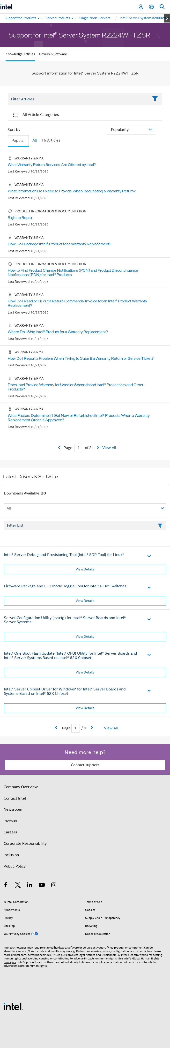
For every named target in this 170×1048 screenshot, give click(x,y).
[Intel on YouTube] (42, 885)
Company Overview (21, 787)
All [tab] (34, 140)
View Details (85, 569)
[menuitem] (58, 18)
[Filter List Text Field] (78, 99)
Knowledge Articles (20, 54)
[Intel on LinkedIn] (30, 885)
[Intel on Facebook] (6, 885)
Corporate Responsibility (25, 843)
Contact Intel (15, 798)
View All (109, 447)
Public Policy (15, 866)
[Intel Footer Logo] (13, 1006)
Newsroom (13, 809)
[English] (151, 7)
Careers (10, 832)
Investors (11, 820)
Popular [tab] (18, 140)
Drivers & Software (53, 54)
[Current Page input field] (78, 448)
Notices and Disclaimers (101, 955)
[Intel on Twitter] (18, 885)
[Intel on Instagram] (54, 885)
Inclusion (11, 855)
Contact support (85, 765)
